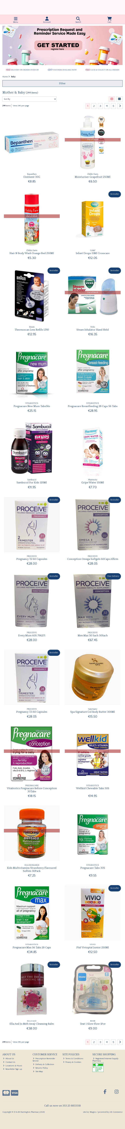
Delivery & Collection (43, 1064)
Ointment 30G (31, 176)
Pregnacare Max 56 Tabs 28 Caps (32, 947)
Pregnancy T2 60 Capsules (31, 559)
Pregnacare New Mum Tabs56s (32, 406)
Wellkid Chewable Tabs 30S (92, 788)
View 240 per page (21, 106)
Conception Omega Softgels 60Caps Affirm (92, 559)
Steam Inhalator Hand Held (92, 329)
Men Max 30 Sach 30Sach (93, 635)
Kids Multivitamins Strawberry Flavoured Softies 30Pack (31, 869)
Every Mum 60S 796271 (31, 635)
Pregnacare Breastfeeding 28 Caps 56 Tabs (93, 406)
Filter (62, 83)
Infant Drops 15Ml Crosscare (93, 253)
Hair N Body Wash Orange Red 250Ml (32, 253)
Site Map (38, 1072)
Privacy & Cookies (72, 1062)
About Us (8, 1059)
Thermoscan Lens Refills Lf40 (32, 329)
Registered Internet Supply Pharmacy (105, 1060)
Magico (93, 1112)
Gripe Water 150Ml (92, 482)
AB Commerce (116, 1112)
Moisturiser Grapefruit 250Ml (93, 176)
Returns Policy (40, 1068)
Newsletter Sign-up (12, 1069)
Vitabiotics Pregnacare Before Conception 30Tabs (32, 790)
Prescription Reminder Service (44, 1060)
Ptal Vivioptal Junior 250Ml (92, 947)
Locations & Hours (12, 1066)
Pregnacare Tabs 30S (92, 867)
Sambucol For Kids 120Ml (32, 482)
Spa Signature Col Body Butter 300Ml (92, 711)
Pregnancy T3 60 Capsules (31, 711)
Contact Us (9, 1062)
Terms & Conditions (73, 1059)
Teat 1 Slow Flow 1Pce (92, 1023)
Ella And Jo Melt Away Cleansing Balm (32, 1023)
